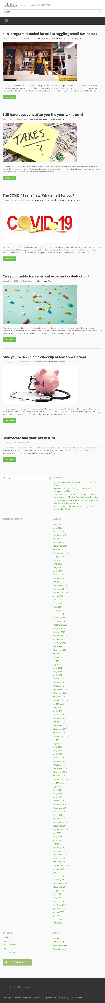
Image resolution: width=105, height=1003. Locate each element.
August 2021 (58, 660)
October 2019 (59, 732)
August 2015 (58, 869)
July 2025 (57, 560)
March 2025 (58, 574)
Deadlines (39, 38)
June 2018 (57, 790)
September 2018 (60, 779)
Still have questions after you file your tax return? (43, 114)
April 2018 (57, 797)
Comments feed (60, 945)
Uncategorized (77, 38)
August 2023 (58, 639)
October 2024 (59, 589)
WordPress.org (59, 949)
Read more (9, 97)
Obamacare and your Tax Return (29, 438)
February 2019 (59, 761)
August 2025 (58, 556)
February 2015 (59, 879)
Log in (56, 938)
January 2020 (59, 721)
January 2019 (59, 765)
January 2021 (59, 686)
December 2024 (60, 585)
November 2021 (60, 650)
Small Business (60, 38)
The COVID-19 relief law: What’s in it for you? (38, 195)
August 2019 (58, 739)
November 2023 (60, 628)
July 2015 (57, 872)
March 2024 (58, 614)
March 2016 (58, 844)
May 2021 (57, 671)
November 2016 (60, 826)
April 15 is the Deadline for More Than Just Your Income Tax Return (74, 507)
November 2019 (60, 729)
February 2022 (59, 642)
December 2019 (60, 725)
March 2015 (58, 876)
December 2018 (60, 768)
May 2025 (57, 567)
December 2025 (60, 542)
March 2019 (58, 757)
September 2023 (60, 635)
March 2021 (58, 678)
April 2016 (57, 840)
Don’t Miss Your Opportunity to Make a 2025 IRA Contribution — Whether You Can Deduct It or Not (76, 495)
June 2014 (57, 894)
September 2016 (60, 829)
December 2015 (60, 854)
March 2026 (58, 531)
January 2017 (59, 818)
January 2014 (59, 908)
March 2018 (58, 800)
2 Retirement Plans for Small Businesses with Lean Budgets (76, 483)
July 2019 (57, 743)
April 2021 (57, 675)
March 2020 (58, 714)
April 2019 (57, 754)
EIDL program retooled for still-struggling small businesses (50, 33)
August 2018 (58, 782)
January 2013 (59, 915)
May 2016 (57, 836)
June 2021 (57, 668)
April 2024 (57, 610)
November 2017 (60, 811)
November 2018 (60, 772)
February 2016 (59, 847)
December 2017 (60, 808)
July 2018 (57, 786)
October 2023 (59, 632)
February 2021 (59, 682)
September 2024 (60, 592)
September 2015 (60, 865)
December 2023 (60, 625)
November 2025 (60, 546)
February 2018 (59, 804)
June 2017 (57, 815)
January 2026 (59, 538)
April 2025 (57, 571)
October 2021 (59, 653)
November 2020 (60, 693)
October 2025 (59, 549)
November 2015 (60, 858)
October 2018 (59, 775)
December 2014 (60, 883)
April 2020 (57, 711)
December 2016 (60, 822)
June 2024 (57, 603)
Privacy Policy (63, 996)
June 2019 (57, 747)
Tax (68, 38)
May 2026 (57, 524)
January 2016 (59, 851)
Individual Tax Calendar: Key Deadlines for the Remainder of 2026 (74, 489)
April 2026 (57, 528)
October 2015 (59, 861)
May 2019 (57, 750)
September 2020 (60, 700)
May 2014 (57, 897)
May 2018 (57, 793)
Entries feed (58, 942)
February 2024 (59, 617)
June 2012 (57, 919)
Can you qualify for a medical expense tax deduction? (46, 276)
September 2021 (60, 657)
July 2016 (57, 833)
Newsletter (48, 38)
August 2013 (58, 912)
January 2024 (59, 621)
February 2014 (59, 905)
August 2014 (58, 890)
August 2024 (58, 596)
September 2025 (60, 553)
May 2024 (57, 607)
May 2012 (57, 922)
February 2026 (59, 535)
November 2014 (60, 887)
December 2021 (60, 646)
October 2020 (59, 696)
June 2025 (57, 564)
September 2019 (60, 736)
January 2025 (59, 581)
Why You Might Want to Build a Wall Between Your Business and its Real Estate (76, 501)
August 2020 (58, 704)
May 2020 (57, 707)
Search (48, 478)
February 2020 (59, 718)
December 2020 (60, 689)
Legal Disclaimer (76, 996)
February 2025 (59, 578)
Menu (7, 21)
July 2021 (57, 664)
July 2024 (57, 599)
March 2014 (58, 901)
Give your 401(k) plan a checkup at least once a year (44, 357)
